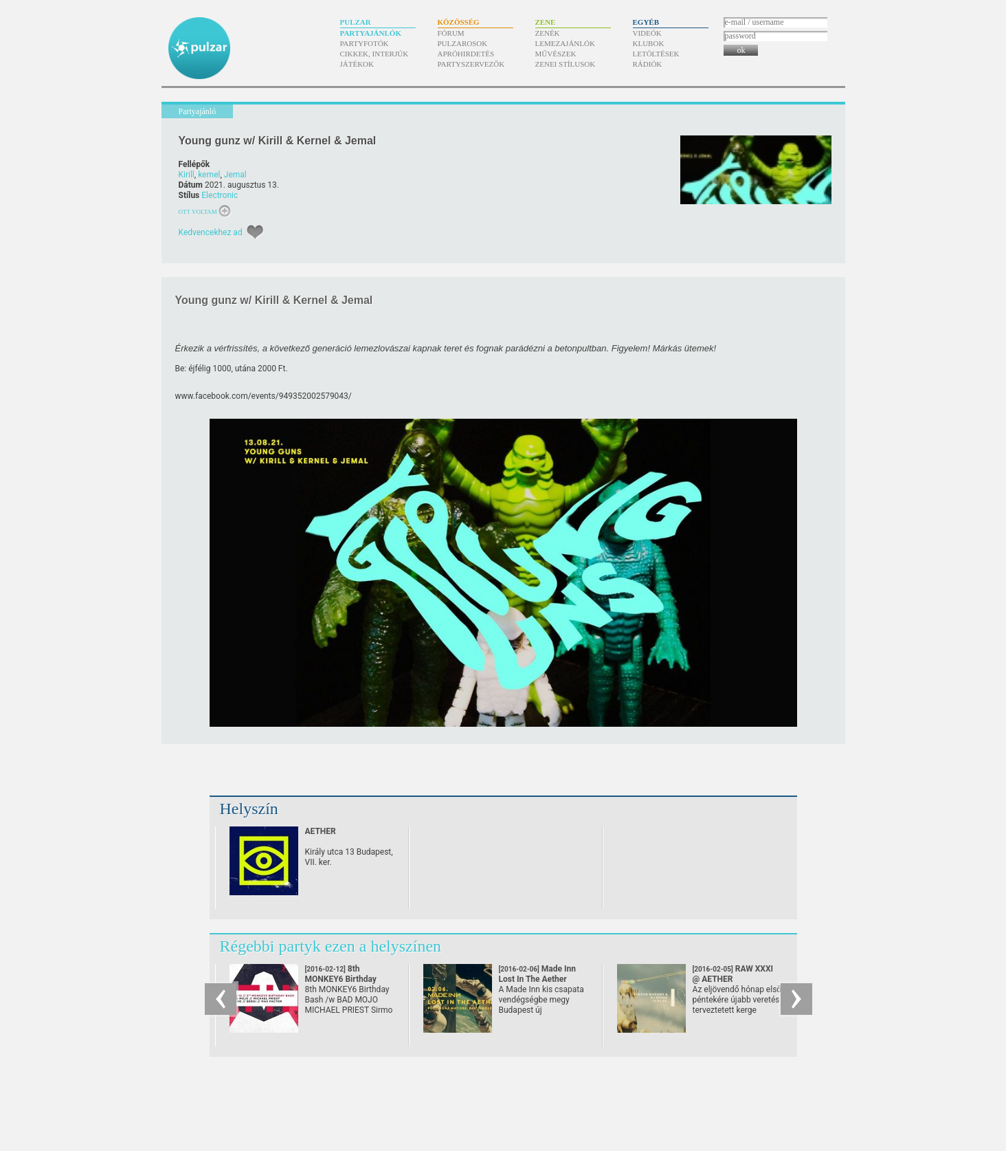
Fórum (451, 33)
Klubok (648, 43)
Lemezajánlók (565, 43)
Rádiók (647, 64)
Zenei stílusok (565, 64)
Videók (647, 33)
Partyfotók (364, 43)
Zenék (547, 33)
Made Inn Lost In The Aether (537, 979)
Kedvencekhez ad (211, 232)
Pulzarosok (463, 43)
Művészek (556, 54)
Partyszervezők (471, 64)
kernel (209, 174)
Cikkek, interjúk (374, 54)
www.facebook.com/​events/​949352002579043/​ (263, 396)
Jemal (235, 174)
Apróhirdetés (466, 54)
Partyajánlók (370, 33)
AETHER (320, 831)
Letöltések (656, 54)
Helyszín (249, 809)
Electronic (219, 195)
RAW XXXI (733, 974)
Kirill (186, 174)
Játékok (357, 64)
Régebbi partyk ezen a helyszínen (331, 946)
